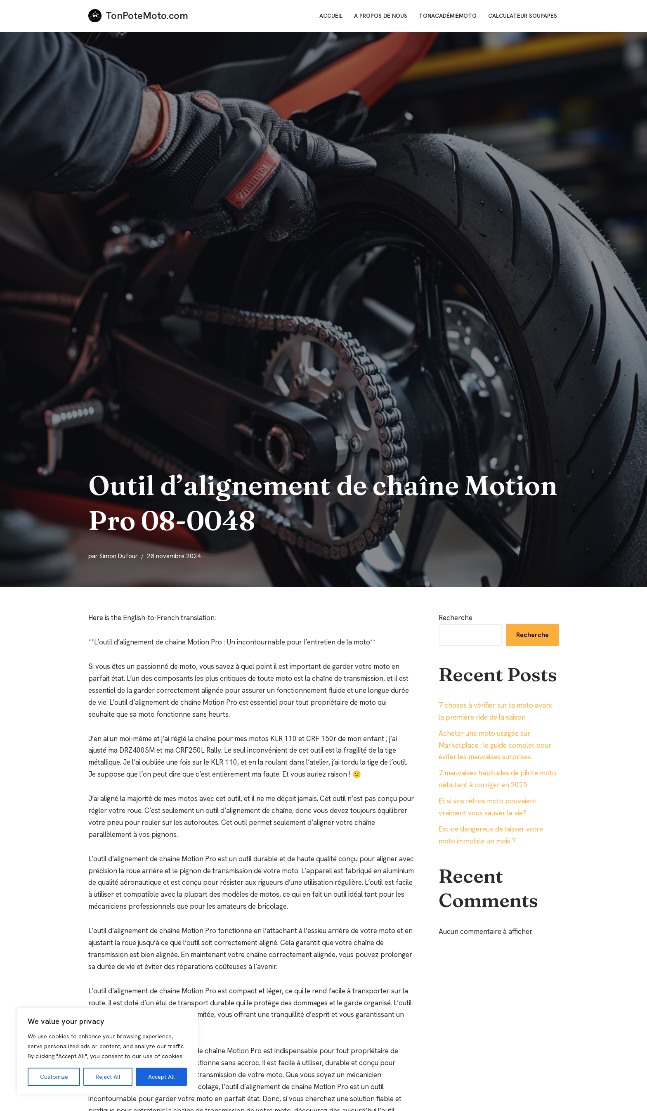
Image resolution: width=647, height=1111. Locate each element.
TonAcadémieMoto (448, 15)
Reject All (108, 1076)
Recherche (455, 617)
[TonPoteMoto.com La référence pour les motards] (138, 15)
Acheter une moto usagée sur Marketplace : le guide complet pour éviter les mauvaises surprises (495, 745)
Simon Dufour (118, 556)
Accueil (330, 15)
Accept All (161, 1076)
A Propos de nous (380, 15)
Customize (54, 1076)
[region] (107, 1051)
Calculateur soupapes (522, 15)
